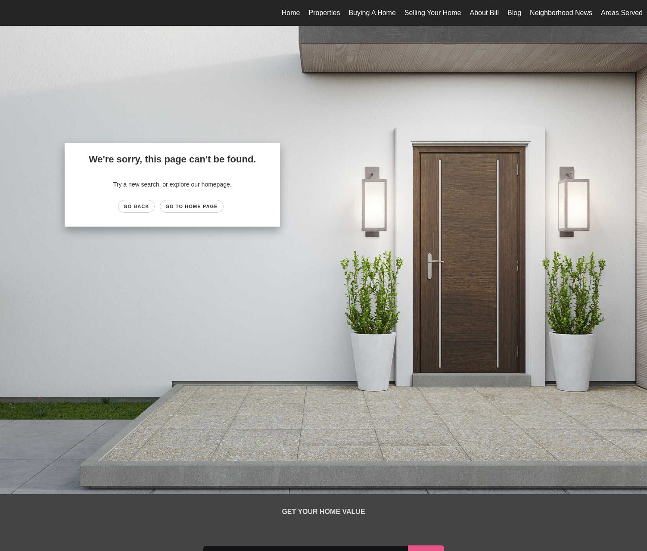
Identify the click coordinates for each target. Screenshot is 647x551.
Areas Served (622, 12)
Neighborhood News (561, 12)
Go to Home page (191, 206)
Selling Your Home (432, 12)
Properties (324, 12)
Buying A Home (371, 12)
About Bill (484, 12)
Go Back (136, 206)
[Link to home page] (11, 13)
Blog (514, 12)
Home (291, 12)
